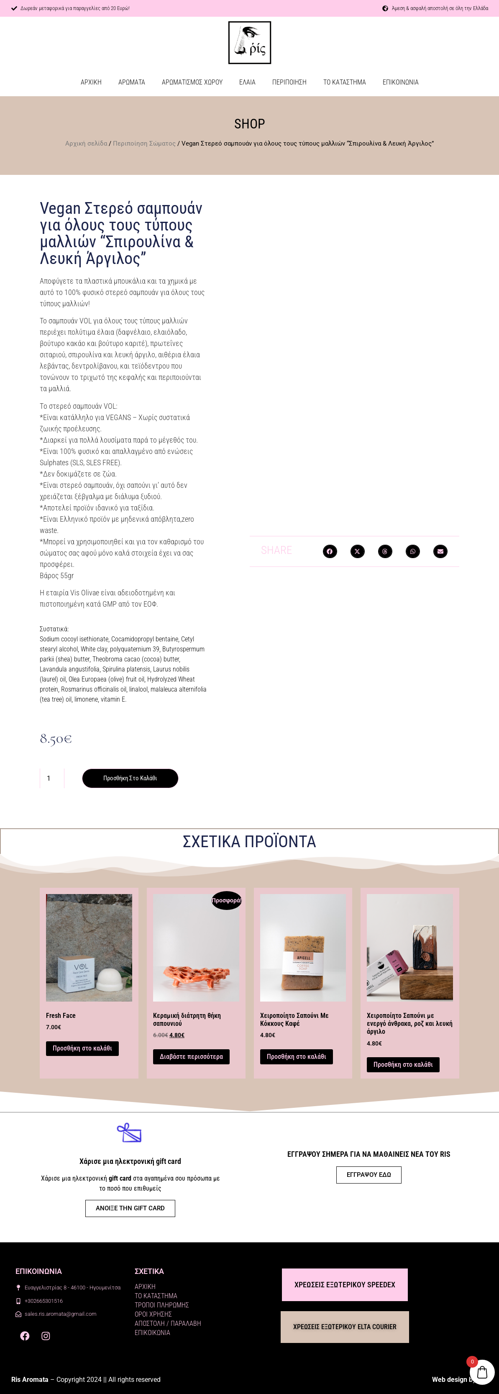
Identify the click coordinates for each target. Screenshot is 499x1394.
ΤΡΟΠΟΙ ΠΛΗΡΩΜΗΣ (162, 1305)
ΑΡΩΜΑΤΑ (131, 82)
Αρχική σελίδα (86, 143)
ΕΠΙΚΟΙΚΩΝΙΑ (152, 1333)
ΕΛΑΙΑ (247, 82)
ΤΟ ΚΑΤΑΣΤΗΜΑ (344, 82)
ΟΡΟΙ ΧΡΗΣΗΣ (153, 1315)
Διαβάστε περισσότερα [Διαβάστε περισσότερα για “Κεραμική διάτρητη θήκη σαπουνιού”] (191, 1057)
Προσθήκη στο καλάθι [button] (82, 1049)
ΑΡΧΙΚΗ (91, 82)
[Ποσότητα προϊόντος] (52, 779)
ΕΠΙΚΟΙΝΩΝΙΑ (401, 82)
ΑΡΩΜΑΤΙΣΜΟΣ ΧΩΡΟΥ (192, 82)
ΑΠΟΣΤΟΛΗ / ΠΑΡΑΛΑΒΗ (168, 1324)
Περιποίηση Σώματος (144, 143)
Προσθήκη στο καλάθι (133, 778)
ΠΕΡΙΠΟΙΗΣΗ (289, 82)
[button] (330, 551)
